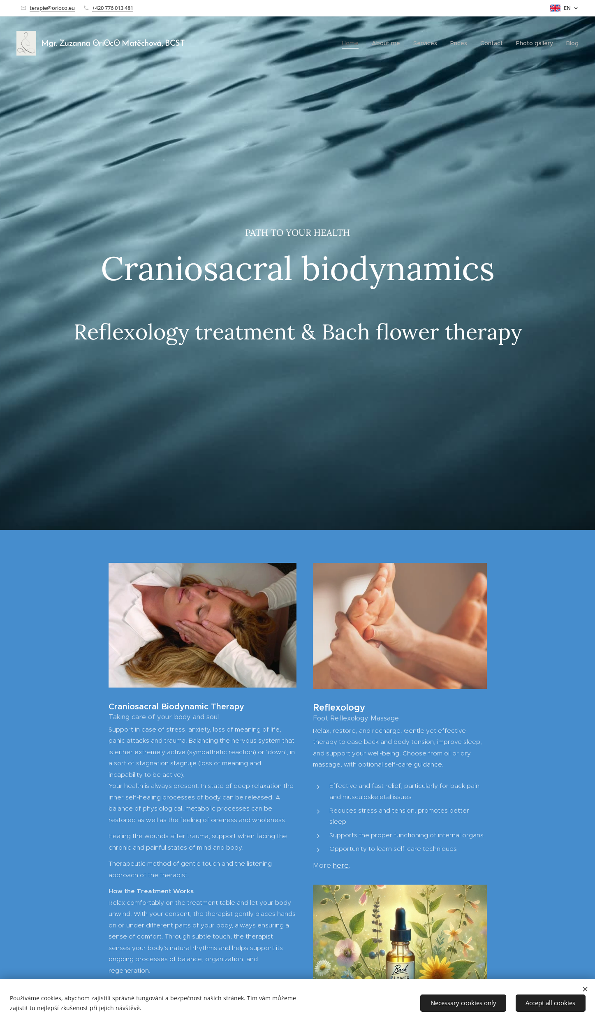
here (340, 865)
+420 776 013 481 (112, 8)
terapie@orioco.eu (52, 8)
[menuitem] (352, 43)
